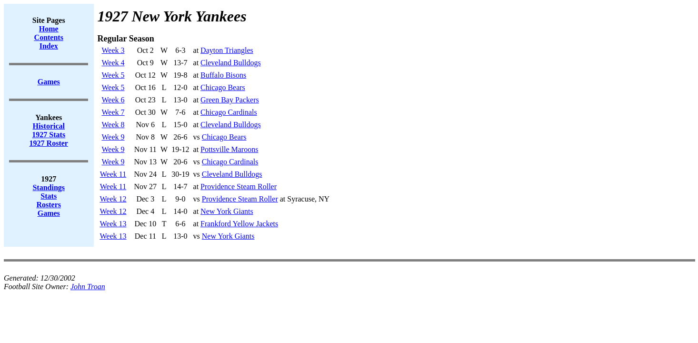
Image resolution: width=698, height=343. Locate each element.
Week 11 (113, 174)
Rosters (48, 205)
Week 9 (113, 137)
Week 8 (113, 125)
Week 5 (113, 75)
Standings (48, 187)
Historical (48, 126)
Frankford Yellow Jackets (239, 224)
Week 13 (113, 224)
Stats (48, 196)
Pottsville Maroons (229, 149)
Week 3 (113, 50)
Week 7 (113, 112)
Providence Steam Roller (238, 186)
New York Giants (226, 211)
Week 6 (113, 100)
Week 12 (113, 199)
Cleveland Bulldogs (230, 63)
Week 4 (113, 63)
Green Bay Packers (229, 100)
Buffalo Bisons (223, 75)
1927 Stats (48, 135)
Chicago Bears (222, 87)
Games (49, 213)
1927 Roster (49, 143)
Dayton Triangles (226, 50)
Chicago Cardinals (228, 112)
